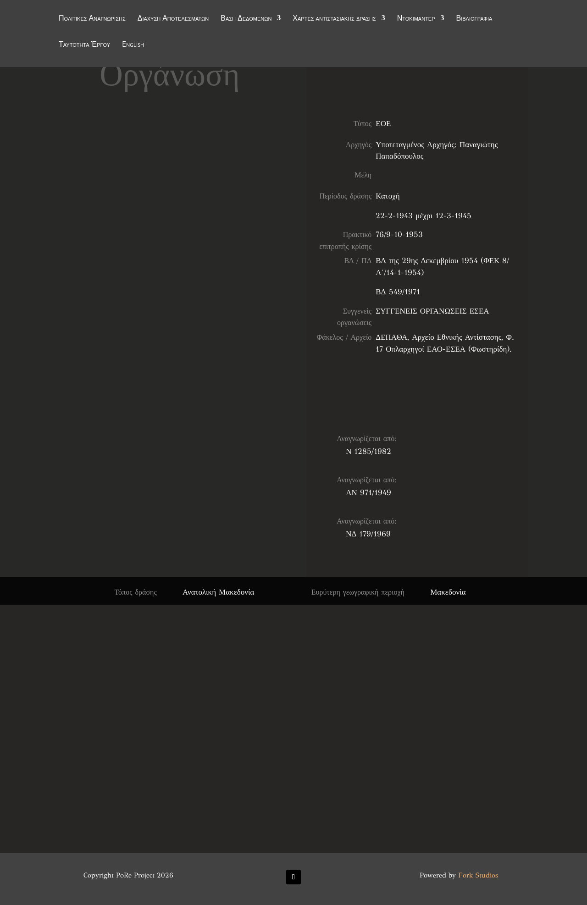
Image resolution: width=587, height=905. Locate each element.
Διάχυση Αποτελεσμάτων (173, 19)
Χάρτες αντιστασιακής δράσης (334, 19)
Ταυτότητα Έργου (84, 45)
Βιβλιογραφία (474, 19)
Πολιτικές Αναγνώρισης (92, 19)
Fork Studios (478, 875)
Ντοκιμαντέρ (416, 19)
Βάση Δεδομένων (246, 19)
